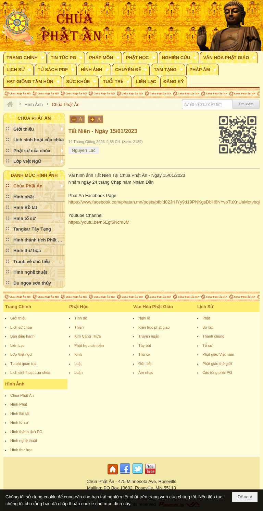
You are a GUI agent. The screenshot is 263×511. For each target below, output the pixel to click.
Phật (206, 318)
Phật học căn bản (89, 345)
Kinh (78, 354)
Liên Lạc (17, 345)
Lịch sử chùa (21, 327)
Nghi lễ (144, 318)
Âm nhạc (145, 372)
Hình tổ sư (19, 422)
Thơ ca (144, 354)
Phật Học (78, 306)
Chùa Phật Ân (22, 395)
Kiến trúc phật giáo (154, 327)
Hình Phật (18, 404)
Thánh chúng (213, 336)
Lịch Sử (205, 306)
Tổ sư (207, 345)
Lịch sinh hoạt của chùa (30, 372)
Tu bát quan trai (23, 364)
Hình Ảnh (14, 383)
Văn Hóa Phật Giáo (153, 306)
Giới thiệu (18, 318)
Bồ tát (207, 327)
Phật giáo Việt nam (218, 354)
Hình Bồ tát (19, 413)
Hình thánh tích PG (26, 432)
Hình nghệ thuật (23, 440)
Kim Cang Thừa (87, 336)
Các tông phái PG (217, 372)
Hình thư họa (21, 450)
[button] (25, 57)
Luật (78, 364)
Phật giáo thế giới (217, 364)
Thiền (79, 327)
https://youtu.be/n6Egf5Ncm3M (98, 222)
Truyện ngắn (148, 336)
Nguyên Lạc (84, 150)
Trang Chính (18, 306)
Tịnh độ (80, 318)
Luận (78, 372)
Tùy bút (144, 345)
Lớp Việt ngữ (21, 354)
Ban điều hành (22, 336)
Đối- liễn (145, 364)
